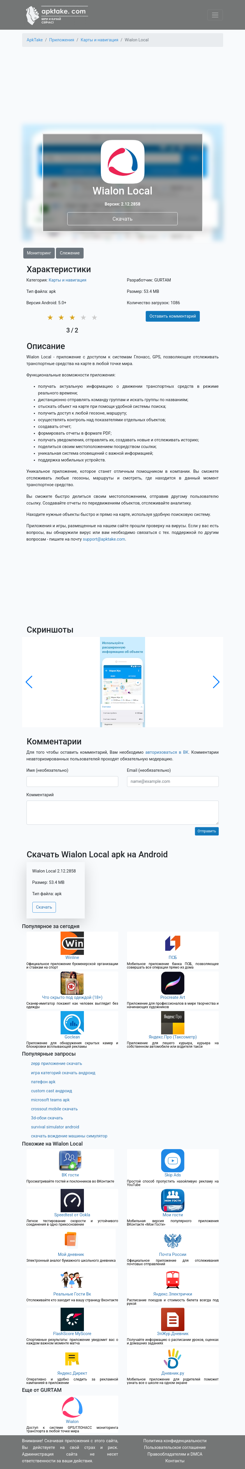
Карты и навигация (67, 280)
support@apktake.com (104, 539)
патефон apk (43, 1081)
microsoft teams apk (50, 1100)
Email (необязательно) (149, 770)
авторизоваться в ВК (166, 752)
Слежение (70, 253)
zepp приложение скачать (56, 1063)
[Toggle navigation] (215, 15)
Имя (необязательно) (47, 770)
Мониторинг (39, 253)
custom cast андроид (51, 1091)
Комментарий (40, 794)
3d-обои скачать (47, 1118)
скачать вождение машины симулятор (69, 1136)
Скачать (122, 218)
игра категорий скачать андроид (63, 1072)
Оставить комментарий (172, 316)
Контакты (174, 1461)
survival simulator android (55, 1127)
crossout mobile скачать (54, 1109)
